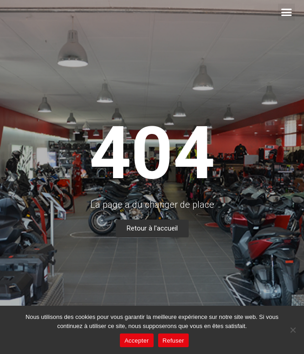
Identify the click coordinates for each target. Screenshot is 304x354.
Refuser (173, 340)
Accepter (136, 340)
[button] (286, 12)
